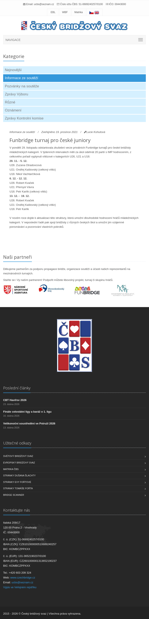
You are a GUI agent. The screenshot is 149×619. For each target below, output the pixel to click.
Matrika (78, 12)
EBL (53, 12)
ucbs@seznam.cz (44, 4)
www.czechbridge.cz (22, 577)
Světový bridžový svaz (18, 456)
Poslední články (16, 387)
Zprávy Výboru (16, 94)
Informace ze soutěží (21, 78)
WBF (65, 12)
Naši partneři (17, 257)
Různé (10, 102)
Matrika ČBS (11, 469)
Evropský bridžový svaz (19, 462)
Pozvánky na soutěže (22, 86)
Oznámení (13, 110)
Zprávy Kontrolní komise (24, 118)
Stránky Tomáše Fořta (18, 488)
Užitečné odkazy (17, 443)
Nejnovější (13, 70)
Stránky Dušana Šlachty (19, 475)
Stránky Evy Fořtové (17, 482)
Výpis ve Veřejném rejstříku (20, 587)
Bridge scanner (13, 495)
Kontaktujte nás (16, 510)
